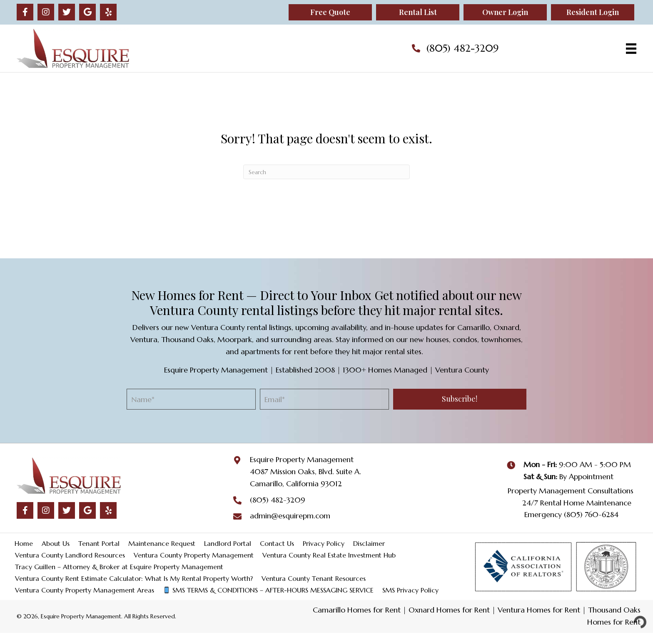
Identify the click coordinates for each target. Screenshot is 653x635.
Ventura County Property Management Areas (84, 590)
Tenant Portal (99, 543)
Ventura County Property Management (194, 555)
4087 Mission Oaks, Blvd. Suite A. (305, 471)
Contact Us (277, 543)
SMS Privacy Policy (410, 590)
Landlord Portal (227, 543)
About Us (56, 543)
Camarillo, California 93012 (296, 483)
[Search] (326, 172)
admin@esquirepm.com (290, 515)
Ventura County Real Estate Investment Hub (329, 555)
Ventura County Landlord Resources (70, 555)
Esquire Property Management (302, 459)
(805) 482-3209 (462, 48)
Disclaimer (369, 543)
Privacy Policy (323, 543)
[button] (25, 12)
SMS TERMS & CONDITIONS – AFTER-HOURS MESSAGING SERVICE (268, 590)
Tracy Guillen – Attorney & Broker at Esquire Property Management (119, 566)
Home (24, 543)
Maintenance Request (161, 543)
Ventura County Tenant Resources (314, 578)
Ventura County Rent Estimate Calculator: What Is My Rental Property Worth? (134, 578)
